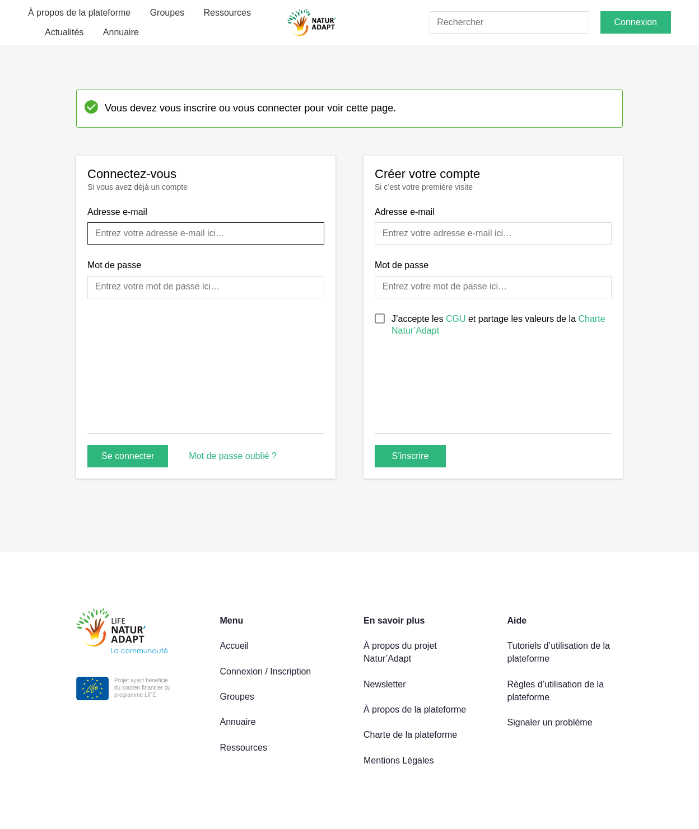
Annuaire (121, 32)
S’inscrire (410, 456)
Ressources (227, 12)
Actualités (64, 32)
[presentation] (460, 397)
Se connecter (127, 456)
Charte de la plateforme (410, 734)
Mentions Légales (399, 760)
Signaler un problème (550, 722)
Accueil (234, 645)
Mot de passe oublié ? (233, 456)
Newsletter (385, 684)
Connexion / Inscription (265, 671)
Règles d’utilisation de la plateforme (555, 691)
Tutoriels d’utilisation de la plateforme (559, 652)
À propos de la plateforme (79, 12)
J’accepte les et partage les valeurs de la (498, 324)
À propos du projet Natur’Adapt (400, 652)
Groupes (167, 12)
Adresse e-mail (117, 212)
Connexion (636, 22)
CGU (457, 319)
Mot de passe (114, 265)
